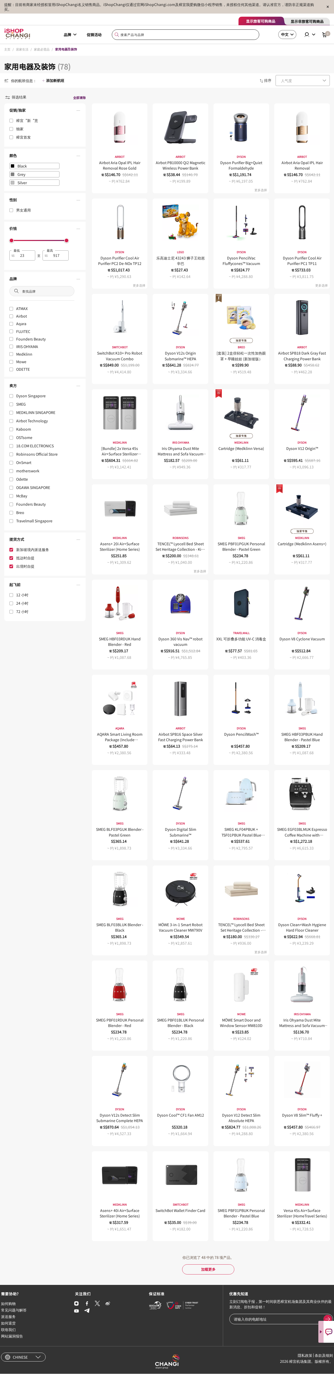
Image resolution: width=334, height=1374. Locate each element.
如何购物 (8, 1303)
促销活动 (94, 34)
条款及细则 (324, 1355)
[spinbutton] (25, 255)
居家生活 (22, 49)
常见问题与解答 (14, 1310)
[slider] (11, 240)
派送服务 (8, 1317)
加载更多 (208, 1269)
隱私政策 (305, 1355)
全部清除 (79, 97)
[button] (44, 111)
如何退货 (8, 1323)
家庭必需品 (42, 49)
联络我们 (8, 1330)
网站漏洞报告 (12, 1336)
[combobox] (185, 34)
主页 (7, 49)
